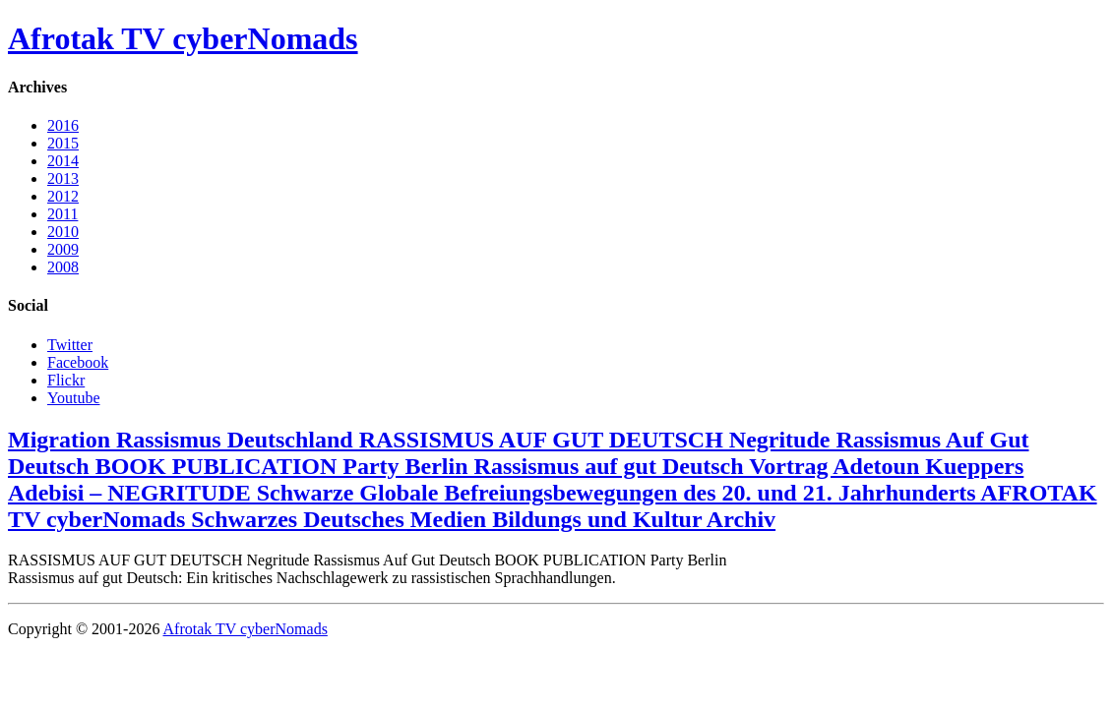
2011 (62, 214)
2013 (63, 178)
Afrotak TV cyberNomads (183, 38)
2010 (63, 231)
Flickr (66, 380)
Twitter (70, 344)
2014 (63, 160)
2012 (63, 196)
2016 (63, 125)
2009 (63, 249)
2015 (63, 143)
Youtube (73, 397)
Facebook (77, 362)
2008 (63, 267)
